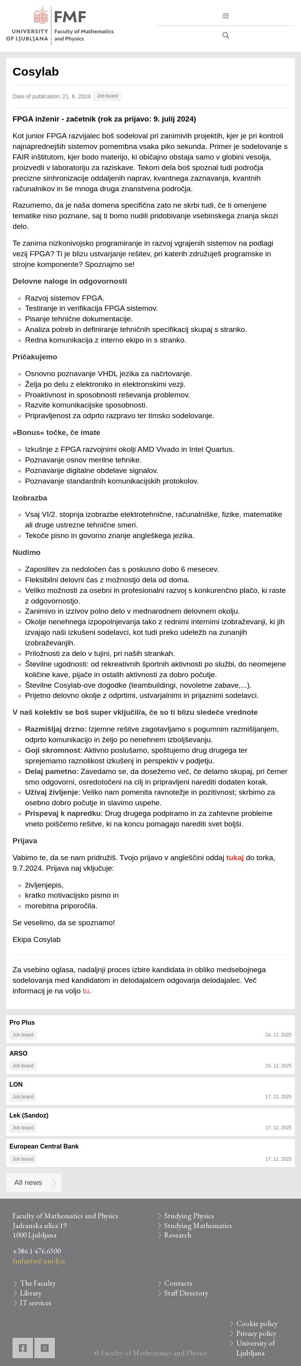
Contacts (178, 1283)
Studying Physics (189, 1216)
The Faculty (38, 1283)
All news (28, 1182)
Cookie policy (256, 1323)
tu (86, 991)
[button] (225, 16)
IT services (35, 1303)
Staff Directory (186, 1293)
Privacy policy (256, 1333)
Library (31, 1293)
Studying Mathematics (198, 1225)
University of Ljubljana (255, 1348)
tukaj (235, 857)
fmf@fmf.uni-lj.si (39, 1261)
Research (177, 1235)
